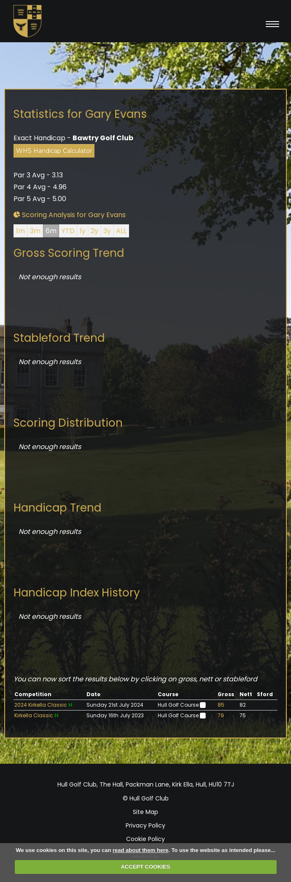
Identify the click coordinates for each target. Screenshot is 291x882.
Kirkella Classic (33, 715)
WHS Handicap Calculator (54, 151)
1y (83, 231)
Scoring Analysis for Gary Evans (69, 215)
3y (107, 231)
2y (94, 231)
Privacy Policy (145, 825)
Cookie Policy (145, 839)
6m (51, 231)
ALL (121, 231)
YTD (68, 231)
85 (221, 704)
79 (221, 715)
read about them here (140, 850)
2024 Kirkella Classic (40, 704)
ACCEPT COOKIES (145, 866)
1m (20, 231)
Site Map (145, 812)
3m (35, 231)
